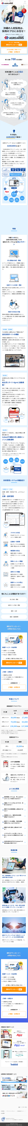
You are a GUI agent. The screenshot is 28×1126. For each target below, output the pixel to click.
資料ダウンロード (14, 663)
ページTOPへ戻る (23, 1107)
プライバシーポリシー (10, 1111)
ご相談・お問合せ (14, 687)
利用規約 (2, 1111)
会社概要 (2, 1113)
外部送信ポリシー (20, 1111)
